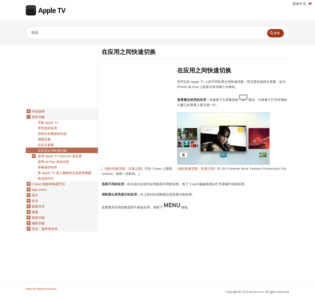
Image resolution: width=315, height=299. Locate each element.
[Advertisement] (138, 96)
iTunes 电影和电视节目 (48, 184)
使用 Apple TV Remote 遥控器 (60, 156)
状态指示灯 (46, 178)
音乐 (35, 201)
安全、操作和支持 (45, 229)
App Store (39, 189)
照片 (35, 195)
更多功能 (38, 217)
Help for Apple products (41, 289)
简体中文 (302, 3)
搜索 (35, 212)
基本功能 (38, 117)
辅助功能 (38, 223)
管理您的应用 (47, 128)
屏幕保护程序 (47, 167)
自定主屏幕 (46, 145)
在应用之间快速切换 (52, 150)
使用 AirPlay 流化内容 (53, 161)
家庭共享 (38, 206)
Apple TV (51, 10)
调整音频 (44, 139)
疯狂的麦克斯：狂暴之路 (123, 168)
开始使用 (38, 111)
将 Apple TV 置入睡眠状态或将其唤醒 (64, 173)
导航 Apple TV (48, 122)
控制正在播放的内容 (52, 133)
